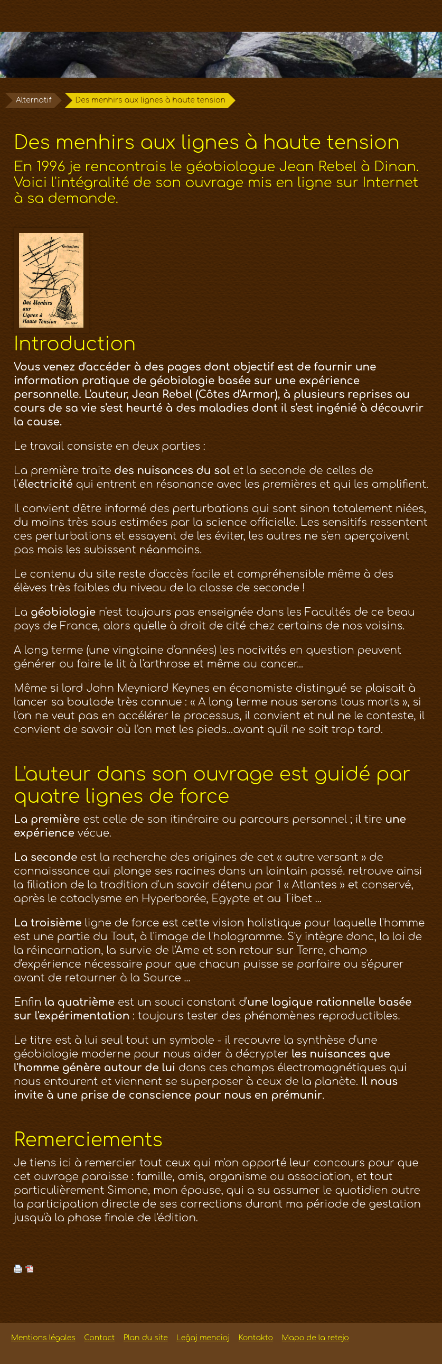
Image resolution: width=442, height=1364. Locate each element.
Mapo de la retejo (315, 1338)
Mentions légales (43, 1338)
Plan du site (146, 1338)
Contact (99, 1338)
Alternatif (34, 100)
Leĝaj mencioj (203, 1338)
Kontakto (256, 1338)
